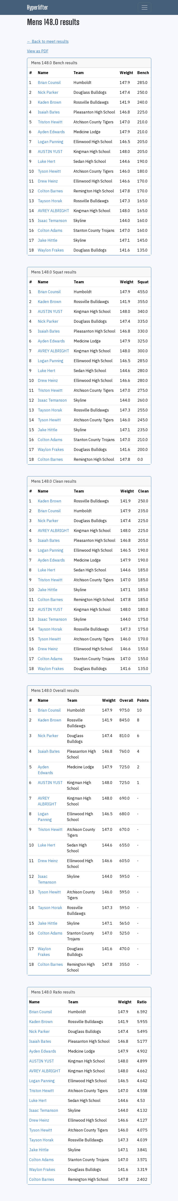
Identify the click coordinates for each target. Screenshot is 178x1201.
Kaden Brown (49, 102)
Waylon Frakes (51, 250)
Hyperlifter (37, 7)
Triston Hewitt (50, 122)
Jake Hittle (47, 240)
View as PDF (37, 51)
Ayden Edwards (51, 131)
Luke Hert (46, 161)
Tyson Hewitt (49, 171)
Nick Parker (48, 92)
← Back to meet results (48, 41)
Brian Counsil (49, 82)
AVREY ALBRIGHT (53, 210)
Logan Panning (50, 141)
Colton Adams (50, 230)
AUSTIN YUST (50, 151)
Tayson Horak (50, 200)
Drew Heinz (48, 181)
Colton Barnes (50, 191)
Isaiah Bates (49, 112)
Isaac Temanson (52, 220)
